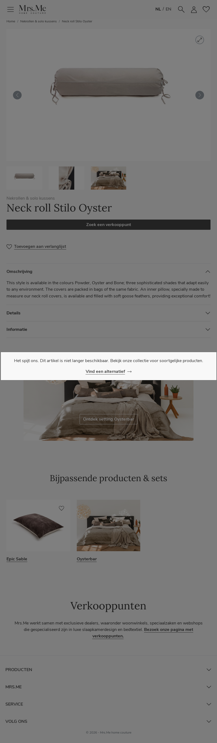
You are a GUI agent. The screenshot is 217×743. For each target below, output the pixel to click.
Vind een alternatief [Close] (105, 371)
